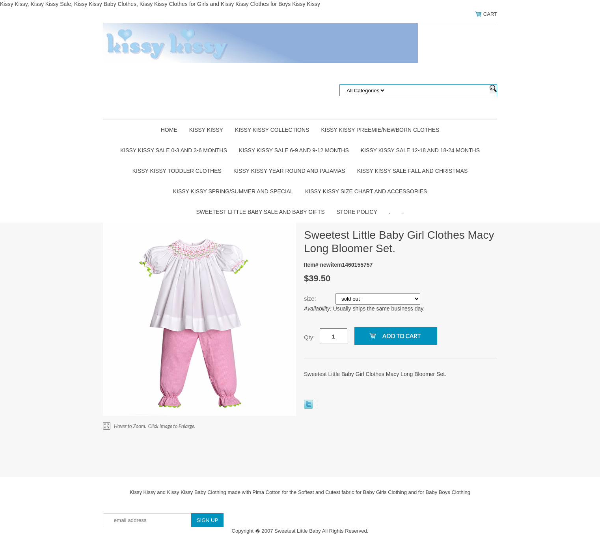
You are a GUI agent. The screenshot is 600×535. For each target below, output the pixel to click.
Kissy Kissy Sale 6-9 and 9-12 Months (294, 150)
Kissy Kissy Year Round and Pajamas (289, 171)
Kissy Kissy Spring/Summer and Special (233, 191)
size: (311, 298)
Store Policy (357, 212)
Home (169, 130)
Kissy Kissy (206, 130)
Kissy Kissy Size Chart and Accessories (366, 191)
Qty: (309, 337)
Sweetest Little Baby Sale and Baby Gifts (260, 212)
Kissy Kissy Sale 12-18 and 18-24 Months (420, 150)
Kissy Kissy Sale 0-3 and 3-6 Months (173, 150)
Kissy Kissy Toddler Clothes (177, 171)
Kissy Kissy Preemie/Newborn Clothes (380, 130)
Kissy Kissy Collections (272, 130)
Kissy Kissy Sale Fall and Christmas (412, 171)
